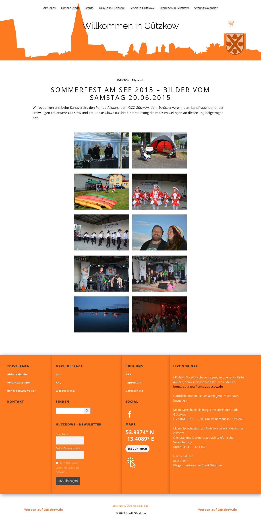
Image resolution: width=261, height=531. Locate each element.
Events (89, 8)
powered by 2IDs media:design (131, 505)
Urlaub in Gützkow (111, 8)
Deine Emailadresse (68, 448)
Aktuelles (49, 8)
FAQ (59, 382)
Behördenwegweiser (21, 390)
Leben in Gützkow (142, 8)
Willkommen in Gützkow (130, 26)
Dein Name (62, 434)
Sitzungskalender (206, 8)
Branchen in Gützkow (174, 8)
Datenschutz (134, 390)
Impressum (133, 382)
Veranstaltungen (19, 382)
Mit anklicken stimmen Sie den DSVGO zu (67, 467)
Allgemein (138, 80)
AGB (128, 374)
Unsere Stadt (70, 8)
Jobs (59, 374)
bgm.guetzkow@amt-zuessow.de (198, 387)
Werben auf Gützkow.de (43, 510)
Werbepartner (66, 390)
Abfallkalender (17, 374)
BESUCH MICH (137, 448)
